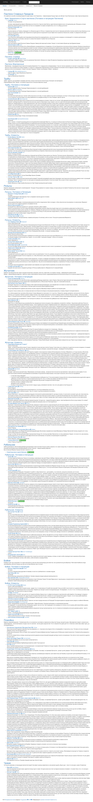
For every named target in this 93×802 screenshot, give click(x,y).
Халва (20, 27)
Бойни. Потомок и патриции (17, 567)
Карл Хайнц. (11, 573)
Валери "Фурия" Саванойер (15, 539)
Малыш (20, 614)
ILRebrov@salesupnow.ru (19, 71)
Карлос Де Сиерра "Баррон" (14, 638)
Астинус (25, 193)
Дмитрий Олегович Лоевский (22, 754)
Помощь (88, 2)
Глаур (20, 266)
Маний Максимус (12, 501)
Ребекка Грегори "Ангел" (14, 551)
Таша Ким (27, 321)
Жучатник (9, 270)
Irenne (16, 392)
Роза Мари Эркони (13, 173)
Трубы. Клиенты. (12, 135)
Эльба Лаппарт (12, 533)
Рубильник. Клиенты (14, 510)
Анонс (5, 6)
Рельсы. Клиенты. (13, 220)
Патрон (10, 456)
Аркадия (10, 368)
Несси (20, 44)
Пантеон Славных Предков (18, 14)
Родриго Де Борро (13, 58)
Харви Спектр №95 (13, 614)
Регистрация (75, 2)
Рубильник (9, 444)
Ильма (15, 86)
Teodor (20, 177)
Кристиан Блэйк (12, 92)
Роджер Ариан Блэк (13, 440)
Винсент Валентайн (13, 205)
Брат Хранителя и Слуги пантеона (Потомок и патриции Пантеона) (34, 18)
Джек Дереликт (12, 300)
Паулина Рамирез (12, 27)
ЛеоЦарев (7, 799)
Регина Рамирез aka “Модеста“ (16, 350)
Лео (27, 524)
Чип (24, 283)
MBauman (18, 464)
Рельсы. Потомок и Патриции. (18, 192)
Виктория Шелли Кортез (13, 745)
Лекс (18, 504)
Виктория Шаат (12, 577)
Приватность (53, 799)
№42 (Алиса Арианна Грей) (15, 599)
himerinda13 (15, 742)
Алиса (23, 251)
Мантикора (16, 368)
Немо (19, 92)
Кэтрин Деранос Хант (13, 137)
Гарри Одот (11, 40)
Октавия (10, 74)
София (10, 20)
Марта (8, 767)
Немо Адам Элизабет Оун (15, 147)
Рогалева (26, 617)
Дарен (20, 738)
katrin (23, 713)
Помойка (9, 620)
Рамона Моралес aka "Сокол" (16, 321)
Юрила (18, 470)
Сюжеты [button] (21, 5)
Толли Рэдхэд (12, 470)
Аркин (32, 649)
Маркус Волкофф (12, 602)
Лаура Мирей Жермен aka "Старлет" (17, 344)
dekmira (22, 248)
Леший (20, 511)
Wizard (21, 205)
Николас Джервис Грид (14, 152)
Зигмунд (16, 641)
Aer (19, 173)
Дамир (18, 238)
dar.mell (19, 214)
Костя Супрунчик (22, 602)
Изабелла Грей (12, 504)
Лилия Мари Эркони (13, 244)
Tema (17, 772)
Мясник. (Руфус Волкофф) (15, 568)
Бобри (17, 573)
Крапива (25, 599)
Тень (15, 74)
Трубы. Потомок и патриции (17, 85)
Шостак (17, 40)
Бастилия (12, 799)
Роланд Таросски (12, 216)
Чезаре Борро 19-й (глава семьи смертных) (18, 649)
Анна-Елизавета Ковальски (15, 617)
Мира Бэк (9, 758)
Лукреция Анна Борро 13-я (14, 713)
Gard (23, 554)
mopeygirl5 (21, 482)
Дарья (18, 533)
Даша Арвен (14, 767)
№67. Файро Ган (12, 611)
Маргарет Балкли (12, 482)
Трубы (7, 78)
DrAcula (19, 327)
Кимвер (32, 429)
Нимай (23, 437)
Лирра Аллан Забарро (14, 248)
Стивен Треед (11, 238)
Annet (20, 398)
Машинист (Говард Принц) (15, 193)
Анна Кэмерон (11, 118)
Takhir (20, 181)
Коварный (23, 221)
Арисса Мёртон (12, 198)
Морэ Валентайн (12, 214)
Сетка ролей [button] (12, 5)
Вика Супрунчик (22, 99)
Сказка (22, 137)
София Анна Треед (13, 386)
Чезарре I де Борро (13, 266)
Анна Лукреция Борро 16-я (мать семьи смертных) (20, 698)
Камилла (10, 86)
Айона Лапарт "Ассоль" (14, 251)
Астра (27, 403)
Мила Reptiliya (17, 89)
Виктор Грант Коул (13, 511)
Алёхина (21, 278)
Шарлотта (37, 698)
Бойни (7, 560)
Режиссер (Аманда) (13, 278)
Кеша (24, 426)
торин (14, 456)
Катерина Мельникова (22, 577)
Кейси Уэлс (11, 52)
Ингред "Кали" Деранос (14, 241)
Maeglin (16, 35)
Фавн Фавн (10, 641)
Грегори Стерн (11, 772)
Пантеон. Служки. (12, 57)
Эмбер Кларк (11, 114)
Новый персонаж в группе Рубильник (17, 452)
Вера (17, 114)
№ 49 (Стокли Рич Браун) (14, 585)
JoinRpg (5, 2)
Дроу (25, 232)
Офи (22, 241)
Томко (24, 568)
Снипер (20, 386)
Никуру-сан (19, 198)
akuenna (15, 758)
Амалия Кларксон (12, 44)
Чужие (7, 763)
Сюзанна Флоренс (13, 99)
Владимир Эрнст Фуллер (14, 554)
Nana (27, 350)
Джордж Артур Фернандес (15, 232)
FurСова (34, 627)
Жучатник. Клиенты (13, 342)
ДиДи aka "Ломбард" (12, 738)
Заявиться (29, 5)
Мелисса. (10, 89)
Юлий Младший (12, 327)
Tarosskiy (21, 216)
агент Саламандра (26, 551)
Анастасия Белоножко (22, 118)
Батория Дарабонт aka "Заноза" (16, 403)
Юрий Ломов (22, 58)
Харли (22, 745)
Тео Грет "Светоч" (13, 177)
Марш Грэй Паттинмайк (13, 730)
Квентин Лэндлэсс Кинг (14, 437)
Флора (23, 585)
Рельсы (8, 186)
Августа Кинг (11, 464)
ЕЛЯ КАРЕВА (14, 592)
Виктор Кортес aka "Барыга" (15, 283)
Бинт (8, 644)
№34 (9, 592)
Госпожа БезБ (23, 244)
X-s (18, 300)
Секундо (10, 71)
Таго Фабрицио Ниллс (14, 221)
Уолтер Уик (11, 35)
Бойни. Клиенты (12, 583)
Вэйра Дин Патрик (12, 398)
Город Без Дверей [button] (15, 2)
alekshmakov (23, 730)
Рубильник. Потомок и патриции (19, 455)
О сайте (24, 2)
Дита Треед (11, 392)
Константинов (26, 638)
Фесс (23, 152)
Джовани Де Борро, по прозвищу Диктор (19, 429)
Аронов (12, 644)
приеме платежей (45, 799)
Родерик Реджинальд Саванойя (16, 524)
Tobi (18, 611)
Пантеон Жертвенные (14, 64)
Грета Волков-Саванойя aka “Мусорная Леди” (19, 627)
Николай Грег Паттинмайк (15, 426)
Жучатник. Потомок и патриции (18, 277)
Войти (82, 2)
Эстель (14, 20)
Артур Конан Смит (13, 181)
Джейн (24, 539)
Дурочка (9, 742)
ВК (29, 799)
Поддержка (23, 799)
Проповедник (10, 754)
